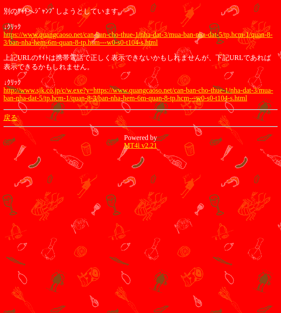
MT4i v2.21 (140, 145)
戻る (10, 117)
